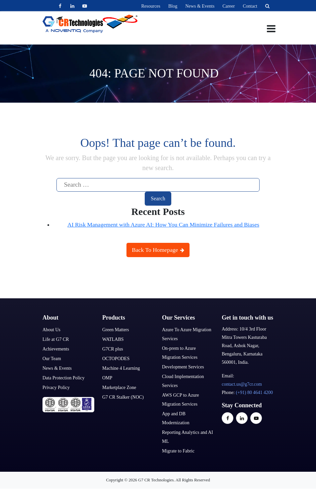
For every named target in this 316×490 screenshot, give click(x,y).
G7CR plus (112, 348)
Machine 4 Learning (121, 368)
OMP (107, 377)
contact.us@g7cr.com (242, 384)
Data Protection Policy (63, 377)
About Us (51, 329)
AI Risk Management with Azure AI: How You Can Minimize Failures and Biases (163, 224)
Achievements (55, 348)
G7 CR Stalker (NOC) (123, 397)
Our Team (51, 358)
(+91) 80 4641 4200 (254, 392)
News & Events (199, 6)
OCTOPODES (115, 358)
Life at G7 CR (55, 339)
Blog (172, 6)
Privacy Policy (56, 387)
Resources (150, 6)
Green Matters (115, 329)
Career (228, 6)
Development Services (183, 366)
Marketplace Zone (119, 387)
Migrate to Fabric (178, 450)
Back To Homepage (158, 249)
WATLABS (113, 339)
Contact (250, 6)
